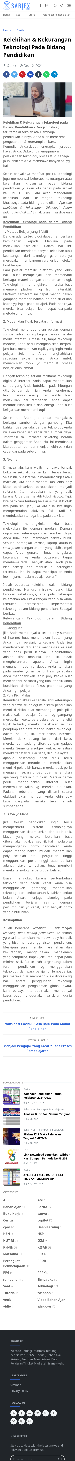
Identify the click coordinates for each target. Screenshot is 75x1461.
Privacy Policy (19, 1391)
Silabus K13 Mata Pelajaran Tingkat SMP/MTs (42, 1136)
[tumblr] (21, 1413)
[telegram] (13, 1413)
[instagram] (47, 5)
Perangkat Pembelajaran (56, 14)
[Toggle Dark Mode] (55, 5)
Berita (6, 14)
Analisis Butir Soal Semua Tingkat (46, 1114)
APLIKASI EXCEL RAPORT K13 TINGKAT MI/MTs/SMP (43, 1177)
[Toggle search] (62, 5)
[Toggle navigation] (69, 5)
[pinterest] (37, 1413)
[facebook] (40, 5)
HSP (25, 1150)
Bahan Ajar (29, 1109)
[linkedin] (29, 1413)
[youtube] (45, 1413)
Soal (18, 14)
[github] (29, 1421)
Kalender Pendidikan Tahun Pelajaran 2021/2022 (42, 1096)
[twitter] (13, 1421)
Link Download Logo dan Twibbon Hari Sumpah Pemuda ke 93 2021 (46, 1156)
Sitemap (15, 1385)
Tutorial (31, 14)
